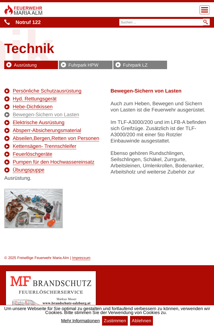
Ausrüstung (25, 65)
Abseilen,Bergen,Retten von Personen (56, 138)
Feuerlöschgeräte (32, 154)
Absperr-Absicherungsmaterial (47, 130)
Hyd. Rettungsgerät (35, 99)
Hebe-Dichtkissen (33, 106)
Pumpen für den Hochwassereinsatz (53, 162)
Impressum (81, 258)
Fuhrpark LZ (135, 65)
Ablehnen (141, 320)
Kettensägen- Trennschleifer (44, 146)
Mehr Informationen (80, 321)
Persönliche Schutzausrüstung (47, 91)
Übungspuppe (28, 170)
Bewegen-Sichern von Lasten (46, 114)
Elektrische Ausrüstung (38, 122)
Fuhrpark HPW (83, 65)
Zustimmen (115, 320)
